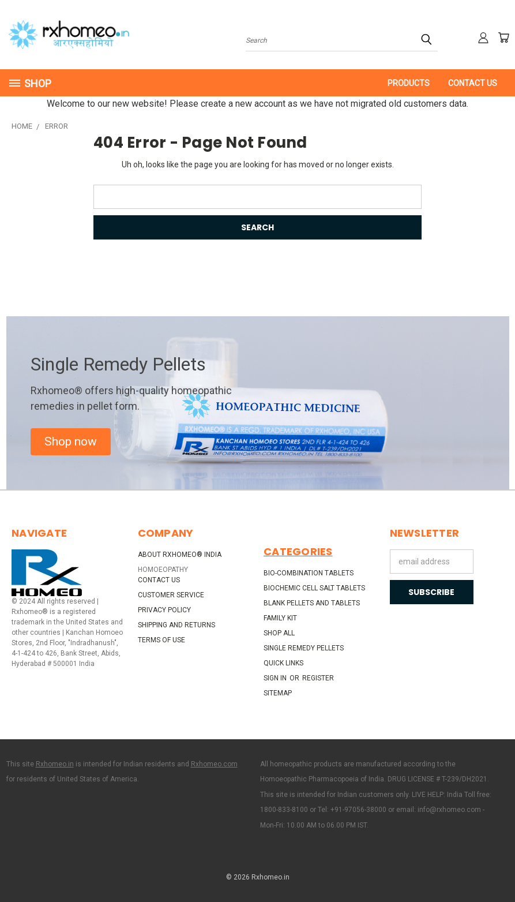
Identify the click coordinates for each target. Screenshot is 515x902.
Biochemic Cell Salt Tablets (314, 588)
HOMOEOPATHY (163, 570)
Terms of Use (161, 640)
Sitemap (278, 693)
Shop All (279, 633)
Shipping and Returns (176, 625)
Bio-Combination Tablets (309, 573)
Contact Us (472, 83)
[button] (71, 442)
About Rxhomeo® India (179, 555)
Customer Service (171, 595)
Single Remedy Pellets (304, 648)
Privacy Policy (164, 610)
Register (318, 678)
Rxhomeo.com (214, 764)
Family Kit (280, 618)
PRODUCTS (409, 83)
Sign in (276, 678)
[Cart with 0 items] (503, 37)
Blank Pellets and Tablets (312, 603)
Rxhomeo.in (55, 764)
